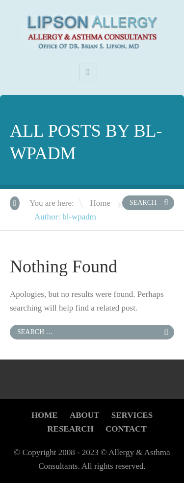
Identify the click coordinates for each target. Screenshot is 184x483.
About (84, 415)
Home (100, 203)
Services (132, 415)
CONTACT (126, 429)
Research (70, 429)
